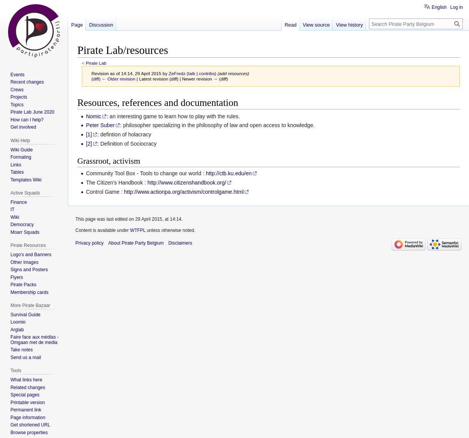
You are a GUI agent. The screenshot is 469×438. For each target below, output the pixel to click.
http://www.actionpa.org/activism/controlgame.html (184, 192)
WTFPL (137, 230)
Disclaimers (180, 243)
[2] (89, 144)
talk (191, 73)
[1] (89, 134)
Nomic (93, 116)
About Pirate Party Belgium (136, 243)
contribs (207, 73)
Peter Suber (100, 125)
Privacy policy (89, 243)
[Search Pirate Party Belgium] (416, 23)
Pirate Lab (96, 62)
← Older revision (118, 78)
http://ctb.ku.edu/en (229, 173)
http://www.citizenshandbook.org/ (186, 183)
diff (96, 78)
